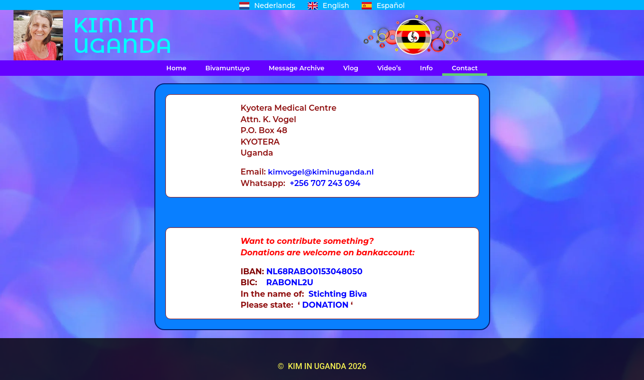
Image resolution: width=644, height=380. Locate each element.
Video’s (389, 68)
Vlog (350, 68)
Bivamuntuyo (227, 68)
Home (176, 68)
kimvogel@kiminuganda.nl (323, 172)
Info (426, 68)
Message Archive (296, 68)
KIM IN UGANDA (122, 35)
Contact (465, 68)
